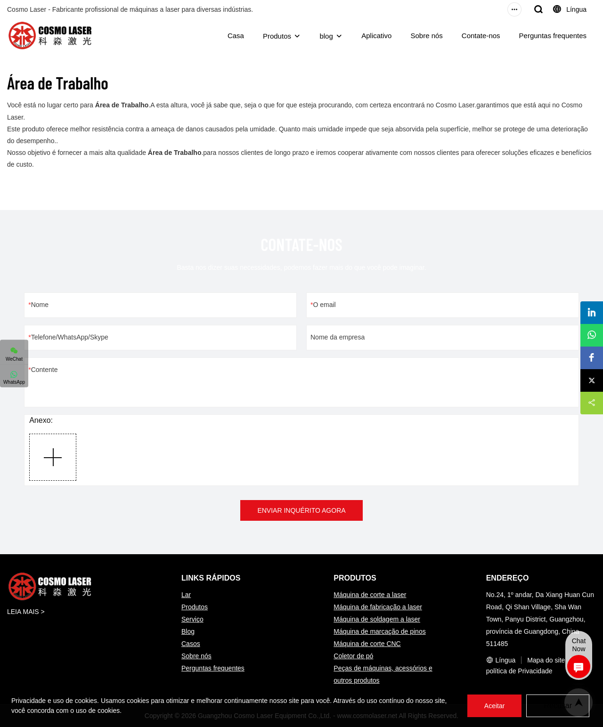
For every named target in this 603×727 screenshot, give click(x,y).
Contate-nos (481, 36)
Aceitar (494, 706)
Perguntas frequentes (553, 36)
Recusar (558, 706)
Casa (236, 36)
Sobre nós (426, 36)
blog (326, 36)
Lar (186, 594)
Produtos (277, 36)
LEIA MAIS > (26, 611)
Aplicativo (376, 36)
